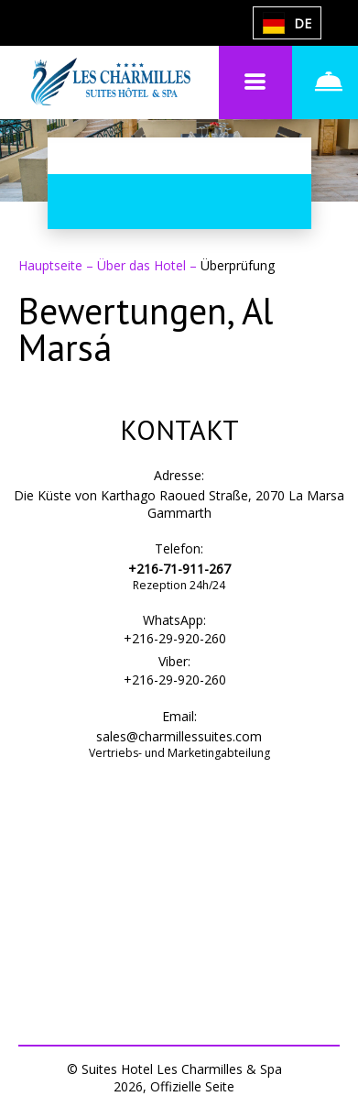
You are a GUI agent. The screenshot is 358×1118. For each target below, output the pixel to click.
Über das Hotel (143, 265)
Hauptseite (52, 265)
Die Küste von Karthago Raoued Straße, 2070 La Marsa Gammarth (179, 504)
